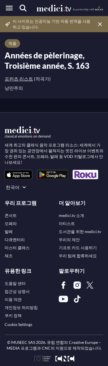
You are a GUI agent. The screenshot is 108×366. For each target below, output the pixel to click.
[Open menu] (9, 8)
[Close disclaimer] (99, 24)
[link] (18, 174)
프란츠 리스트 (19, 78)
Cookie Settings (18, 324)
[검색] (23, 8)
